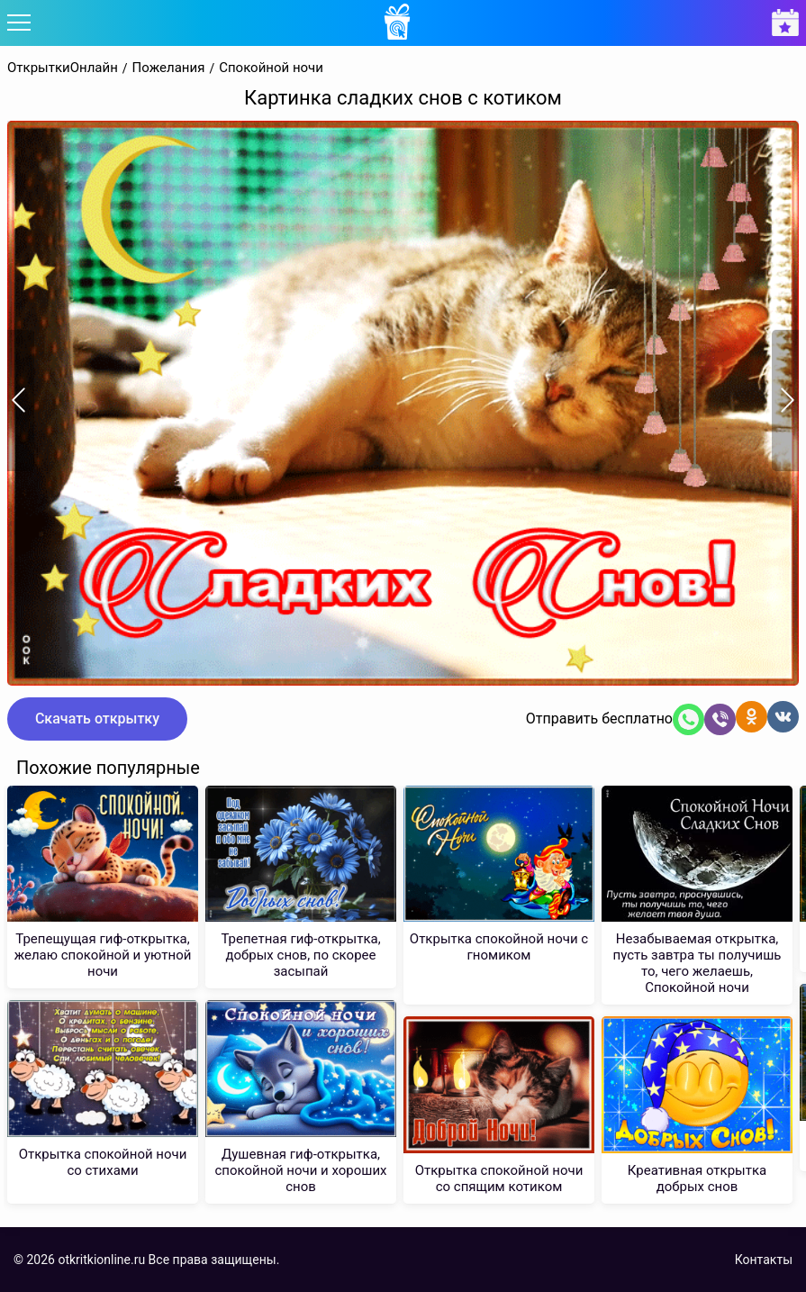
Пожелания (168, 68)
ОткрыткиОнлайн (62, 68)
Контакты (763, 1259)
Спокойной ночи (271, 68)
